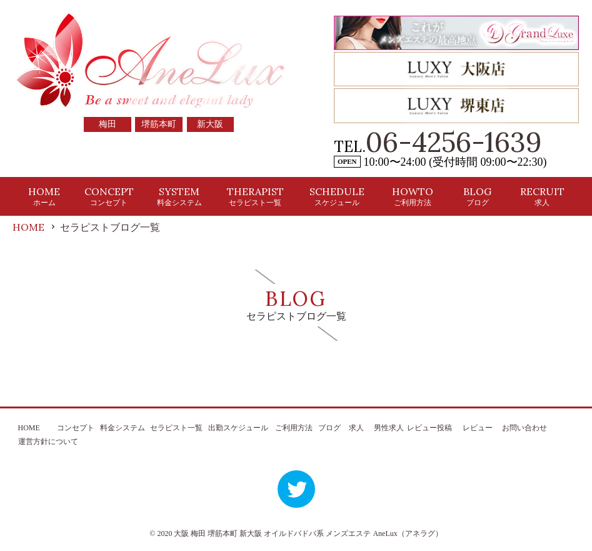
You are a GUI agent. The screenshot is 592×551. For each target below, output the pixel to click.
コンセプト (75, 427)
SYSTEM (179, 196)
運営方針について (48, 441)
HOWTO (412, 196)
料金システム (122, 427)
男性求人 (389, 427)
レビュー (478, 427)
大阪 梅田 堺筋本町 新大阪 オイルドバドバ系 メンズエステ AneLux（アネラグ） (308, 533)
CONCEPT (109, 196)
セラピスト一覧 (176, 427)
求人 (356, 427)
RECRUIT (542, 196)
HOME (44, 196)
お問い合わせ (524, 427)
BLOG (477, 196)
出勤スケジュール (238, 427)
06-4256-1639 (454, 141)
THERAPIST (255, 196)
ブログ (329, 427)
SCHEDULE (336, 196)
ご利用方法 (294, 427)
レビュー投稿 (429, 427)
